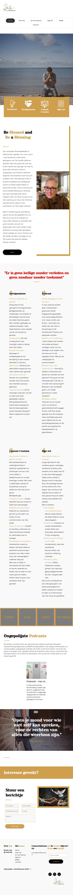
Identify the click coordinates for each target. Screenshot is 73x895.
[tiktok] (59, 874)
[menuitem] (11, 20)
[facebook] (50, 874)
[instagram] (54, 874)
